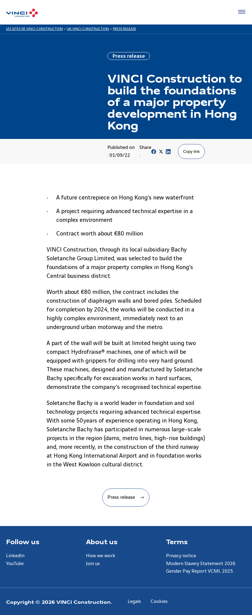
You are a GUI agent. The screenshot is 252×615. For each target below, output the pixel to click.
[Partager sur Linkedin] (168, 153)
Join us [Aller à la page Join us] (93, 563)
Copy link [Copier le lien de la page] (191, 151)
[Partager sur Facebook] (153, 153)
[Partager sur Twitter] (161, 153)
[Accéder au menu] (240, 12)
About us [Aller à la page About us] (101, 541)
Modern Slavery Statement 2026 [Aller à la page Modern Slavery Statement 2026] (200, 563)
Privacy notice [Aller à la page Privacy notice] (181, 555)
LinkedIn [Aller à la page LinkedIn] (15, 555)
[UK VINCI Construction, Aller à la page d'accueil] (22, 13)
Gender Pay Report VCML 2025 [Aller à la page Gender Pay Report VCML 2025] (199, 571)
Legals (134, 601)
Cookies (159, 601)
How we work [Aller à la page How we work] (100, 555)
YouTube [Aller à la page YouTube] (15, 563)
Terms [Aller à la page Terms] (177, 541)
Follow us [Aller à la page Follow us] (22, 541)
